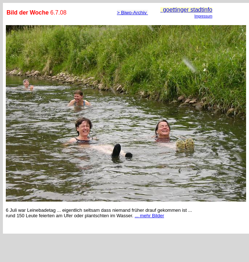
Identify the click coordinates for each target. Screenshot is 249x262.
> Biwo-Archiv (132, 12)
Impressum (203, 16)
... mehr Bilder (149, 215)
